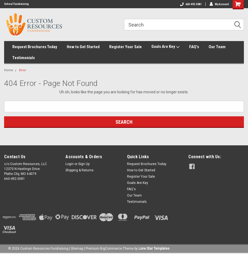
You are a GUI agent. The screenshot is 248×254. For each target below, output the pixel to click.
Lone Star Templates (154, 248)
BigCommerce (111, 248)
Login (69, 164)
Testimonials (23, 57)
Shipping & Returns (79, 170)
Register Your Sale (125, 46)
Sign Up (84, 164)
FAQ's (194, 46)
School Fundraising (16, 3)
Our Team (217, 46)
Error (22, 70)
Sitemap (77, 248)
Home (8, 70)
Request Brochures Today (34, 46)
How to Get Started (83, 46)
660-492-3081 (190, 4)
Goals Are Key (165, 47)
